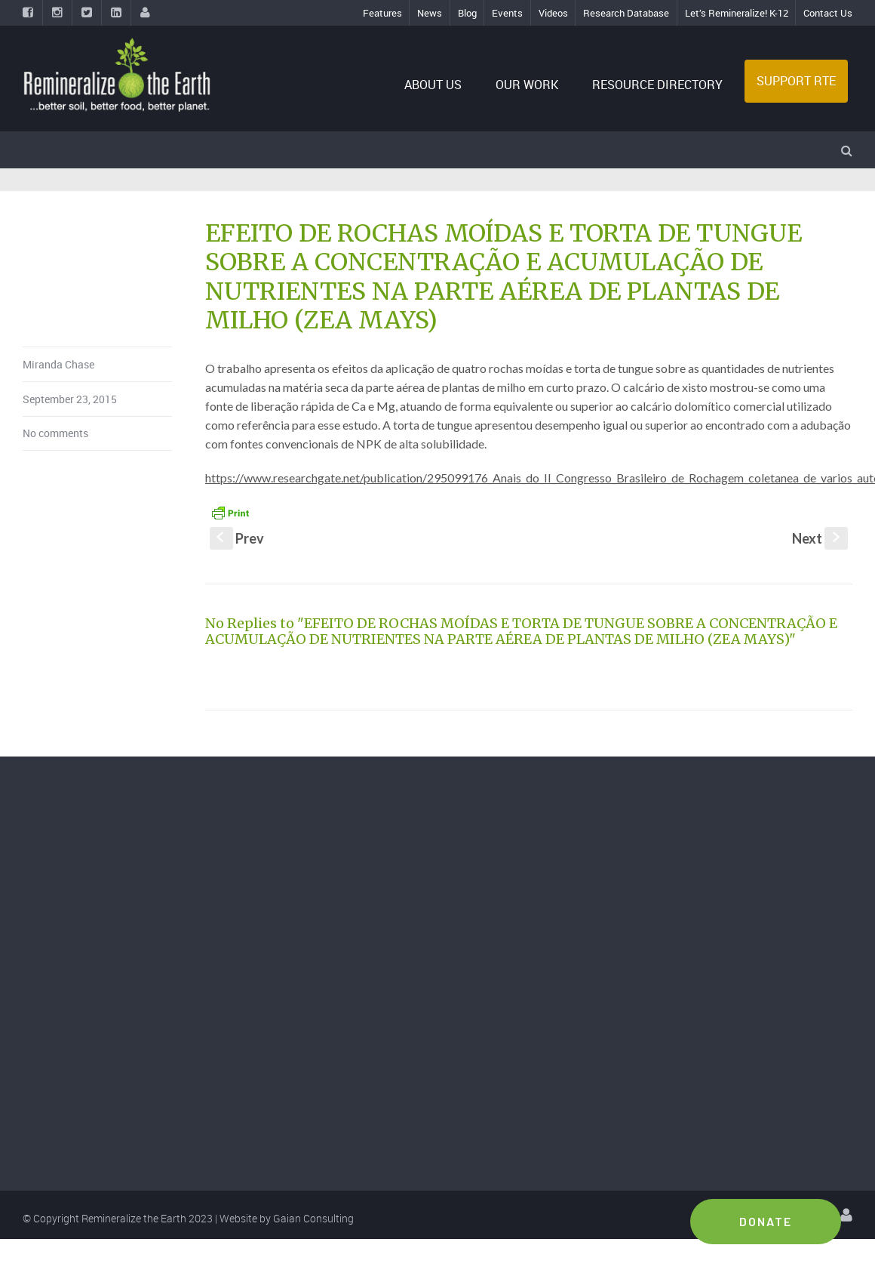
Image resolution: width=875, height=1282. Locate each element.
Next (820, 538)
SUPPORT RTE (796, 80)
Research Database (626, 13)
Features (382, 13)
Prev (237, 538)
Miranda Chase (58, 364)
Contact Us (827, 13)
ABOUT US (433, 84)
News (429, 13)
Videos (553, 13)
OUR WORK (527, 84)
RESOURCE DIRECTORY (657, 84)
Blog (467, 13)
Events (507, 13)
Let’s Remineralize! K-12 (736, 13)
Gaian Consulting (313, 1218)
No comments (55, 433)
